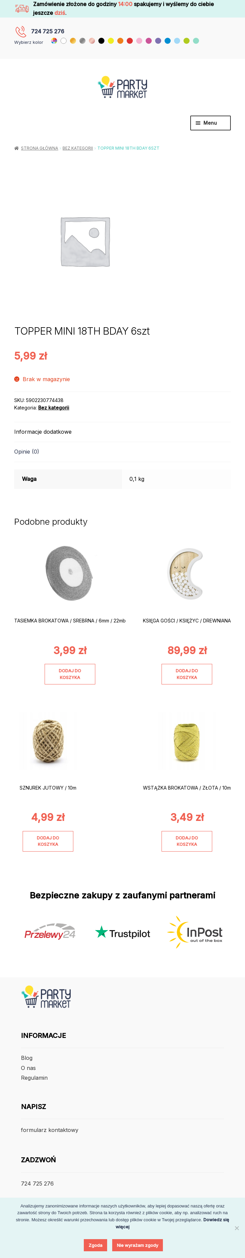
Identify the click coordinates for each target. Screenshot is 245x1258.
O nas (28, 1068)
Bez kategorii (78, 148)
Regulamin (34, 1077)
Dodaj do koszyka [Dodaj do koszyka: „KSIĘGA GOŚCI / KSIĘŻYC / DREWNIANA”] (187, 674)
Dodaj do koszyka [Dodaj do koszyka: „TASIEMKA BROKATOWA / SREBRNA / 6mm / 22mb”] (70, 674)
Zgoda (95, 1245)
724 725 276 (47, 31)
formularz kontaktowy (49, 1130)
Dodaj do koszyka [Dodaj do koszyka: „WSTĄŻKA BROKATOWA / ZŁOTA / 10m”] (187, 841)
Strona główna (39, 148)
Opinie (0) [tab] (26, 451)
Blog (26, 1057)
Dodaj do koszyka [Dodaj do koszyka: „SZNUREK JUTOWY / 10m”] (48, 841)
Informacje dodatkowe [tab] (43, 431)
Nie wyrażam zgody (137, 1245)
